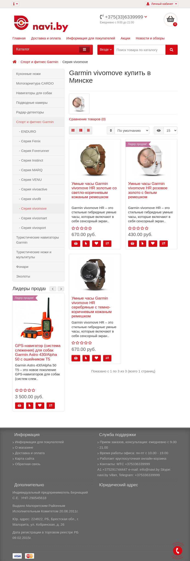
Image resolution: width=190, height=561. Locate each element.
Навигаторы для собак (34, 93)
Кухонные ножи (28, 74)
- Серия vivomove (31, 208)
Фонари (22, 267)
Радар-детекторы (30, 112)
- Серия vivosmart (31, 218)
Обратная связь (27, 464)
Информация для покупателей (90, 38)
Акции (125, 38)
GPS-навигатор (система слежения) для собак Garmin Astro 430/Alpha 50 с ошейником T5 (38, 352)
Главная (19, 38)
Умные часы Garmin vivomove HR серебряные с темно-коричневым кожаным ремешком (92, 307)
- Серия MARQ (29, 170)
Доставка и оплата (46, 38)
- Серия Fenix (28, 141)
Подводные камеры (32, 102)
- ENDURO (26, 131)
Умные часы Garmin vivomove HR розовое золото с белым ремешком (148, 190)
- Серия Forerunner (32, 151)
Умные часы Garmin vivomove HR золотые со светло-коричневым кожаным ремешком (94, 190)
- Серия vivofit (28, 199)
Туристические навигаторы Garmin (37, 239)
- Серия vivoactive (31, 189)
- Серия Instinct (29, 160)
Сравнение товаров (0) (87, 119)
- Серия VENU (29, 180)
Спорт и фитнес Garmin (35, 122)
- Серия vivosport (31, 228)
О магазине (23, 447)
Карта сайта (23, 458)
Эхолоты (23, 276)
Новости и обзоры (150, 38)
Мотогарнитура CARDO (35, 83)
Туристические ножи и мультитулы (34, 254)
